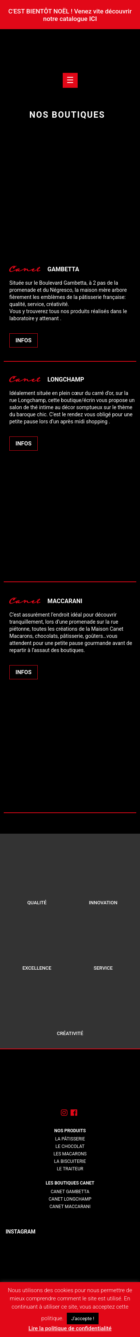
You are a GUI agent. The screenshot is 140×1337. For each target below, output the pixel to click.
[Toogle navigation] (70, 80)
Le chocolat (70, 1146)
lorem (70, 1214)
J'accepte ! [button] (82, 1318)
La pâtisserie (70, 1139)
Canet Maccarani (70, 1206)
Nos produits (70, 1130)
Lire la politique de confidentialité (70, 1328)
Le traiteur (70, 1168)
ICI (93, 18)
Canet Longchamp (70, 1199)
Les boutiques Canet (70, 1183)
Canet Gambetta (70, 1191)
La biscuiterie (70, 1161)
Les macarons (70, 1154)
